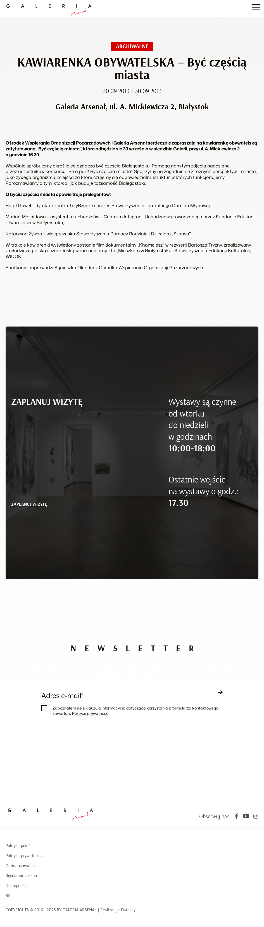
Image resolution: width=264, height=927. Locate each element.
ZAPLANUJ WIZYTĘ (29, 504)
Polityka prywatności (24, 855)
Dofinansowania (20, 866)
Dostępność (16, 885)
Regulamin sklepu (21, 875)
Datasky (128, 910)
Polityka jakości (20, 845)
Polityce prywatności (90, 713)
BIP (8, 895)
